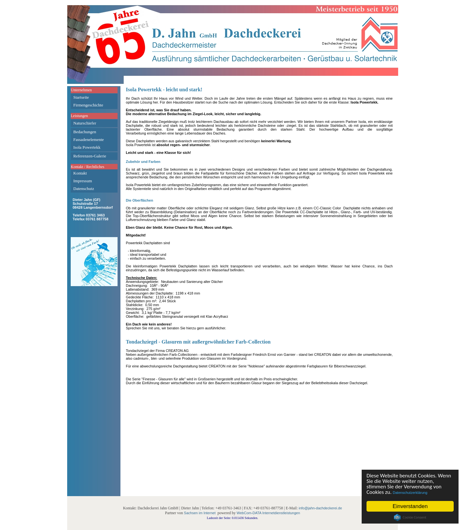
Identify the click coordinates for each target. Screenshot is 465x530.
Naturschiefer (84, 123)
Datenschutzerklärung (410, 493)
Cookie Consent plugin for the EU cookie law (410, 517)
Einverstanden (410, 506)
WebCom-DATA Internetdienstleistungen (268, 513)
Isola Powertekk (86, 147)
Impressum (82, 180)
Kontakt (80, 173)
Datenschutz (83, 188)
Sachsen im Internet (200, 513)
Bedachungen (84, 131)
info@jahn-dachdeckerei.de (320, 508)
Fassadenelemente (88, 139)
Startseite (81, 97)
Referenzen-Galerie (89, 156)
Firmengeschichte (88, 105)
